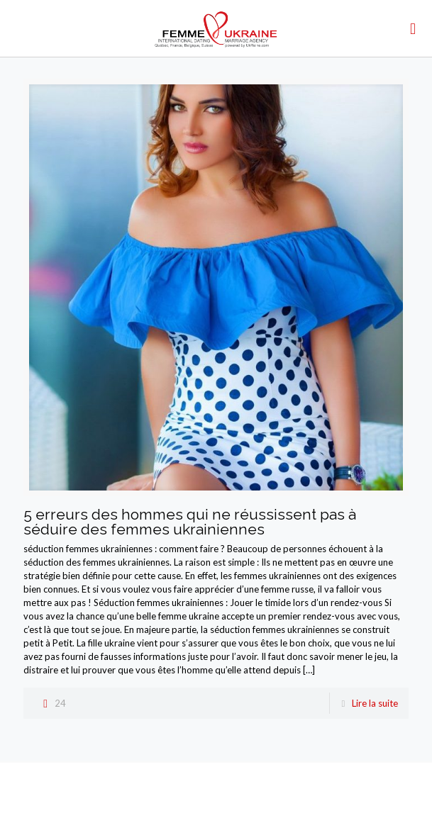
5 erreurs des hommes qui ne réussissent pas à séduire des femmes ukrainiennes (189, 521)
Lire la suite (375, 703)
